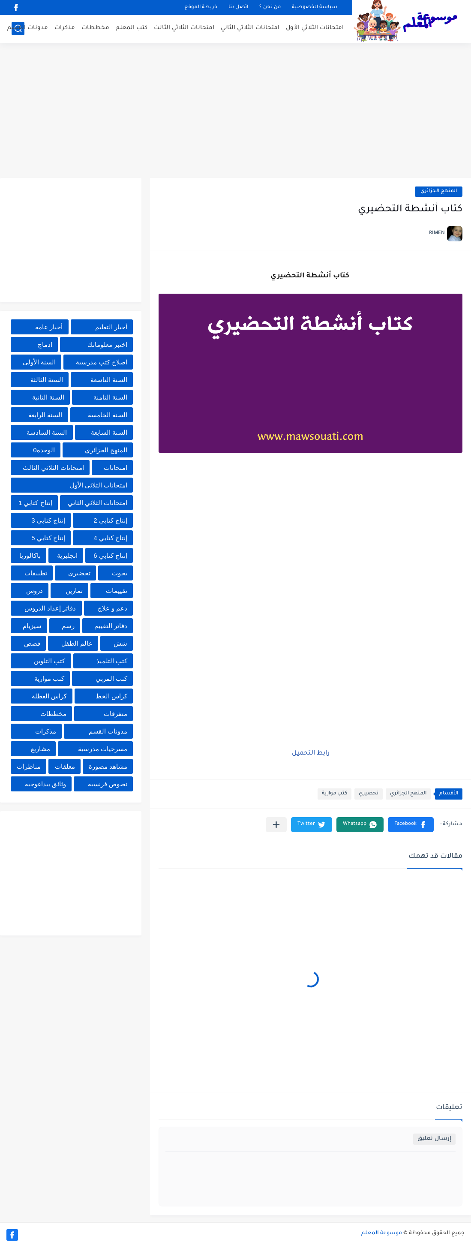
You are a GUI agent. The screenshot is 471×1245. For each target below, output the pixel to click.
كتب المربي (111, 678)
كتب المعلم (131, 28)
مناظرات (29, 766)
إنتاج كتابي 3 (48, 520)
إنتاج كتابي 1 (35, 502)
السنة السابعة (109, 432)
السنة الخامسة (107, 414)
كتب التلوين (49, 661)
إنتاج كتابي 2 (110, 520)
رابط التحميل (311, 753)
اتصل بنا (238, 7)
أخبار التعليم (111, 327)
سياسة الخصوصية (314, 7)
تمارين (74, 590)
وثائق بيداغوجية (45, 784)
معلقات (65, 766)
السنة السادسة (47, 432)
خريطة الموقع (200, 7)
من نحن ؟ (270, 7)
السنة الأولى (39, 362)
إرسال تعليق (434, 1139)
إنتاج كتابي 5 (48, 537)
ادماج (45, 344)
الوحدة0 (43, 450)
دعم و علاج (112, 608)
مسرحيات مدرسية (102, 748)
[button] (411, 824)
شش (120, 643)
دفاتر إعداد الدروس (50, 608)
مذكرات (64, 28)
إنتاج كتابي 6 (110, 555)
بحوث (119, 573)
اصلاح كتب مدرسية (101, 362)
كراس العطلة (49, 696)
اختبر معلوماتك (107, 344)
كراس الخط (111, 696)
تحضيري (368, 794)
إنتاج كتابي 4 (110, 537)
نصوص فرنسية (107, 784)
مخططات (95, 28)
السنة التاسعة (108, 379)
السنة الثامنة (110, 397)
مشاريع (40, 748)
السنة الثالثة (46, 379)
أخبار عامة (49, 327)
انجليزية (67, 555)
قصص (32, 643)
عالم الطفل (77, 643)
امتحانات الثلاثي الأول (315, 28)
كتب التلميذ (111, 661)
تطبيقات (35, 573)
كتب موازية (334, 794)
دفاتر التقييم (110, 625)
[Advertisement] (235, 111)
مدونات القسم (27, 28)
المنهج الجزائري (438, 191)
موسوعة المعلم (381, 1233)
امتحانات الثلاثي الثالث (184, 28)
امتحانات (115, 467)
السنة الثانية (48, 397)
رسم (68, 625)
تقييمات (116, 590)
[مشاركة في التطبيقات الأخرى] (276, 824)
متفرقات (115, 713)
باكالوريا (30, 555)
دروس (34, 590)
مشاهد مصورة (108, 766)
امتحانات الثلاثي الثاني (250, 28)
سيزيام (32, 625)
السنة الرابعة (45, 414)
